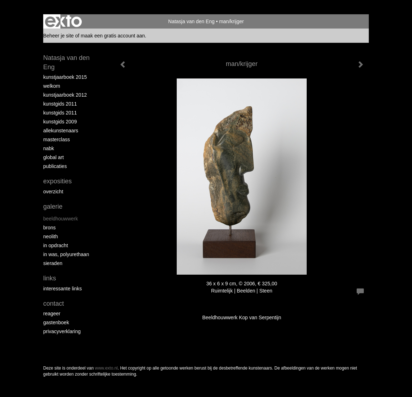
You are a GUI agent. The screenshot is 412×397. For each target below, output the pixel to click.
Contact (53, 303)
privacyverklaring (62, 331)
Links (49, 278)
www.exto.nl (106, 368)
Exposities (57, 181)
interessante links (62, 288)
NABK (48, 148)
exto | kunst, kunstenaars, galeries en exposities (63, 21)
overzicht (53, 191)
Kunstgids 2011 (60, 104)
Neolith (50, 236)
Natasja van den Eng (191, 21)
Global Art (53, 157)
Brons (49, 227)
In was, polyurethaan (66, 254)
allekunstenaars (60, 130)
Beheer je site (58, 36)
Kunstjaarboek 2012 (65, 95)
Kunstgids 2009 (60, 121)
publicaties (55, 166)
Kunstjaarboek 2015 (65, 77)
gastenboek (56, 322)
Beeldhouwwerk (60, 219)
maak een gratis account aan (113, 36)
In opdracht (55, 245)
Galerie (52, 206)
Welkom (51, 86)
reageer (51, 313)
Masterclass (56, 139)
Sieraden (52, 263)
